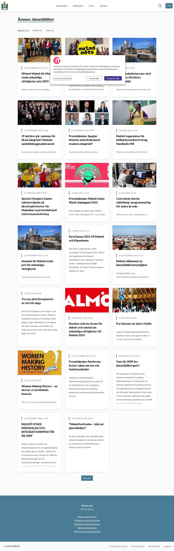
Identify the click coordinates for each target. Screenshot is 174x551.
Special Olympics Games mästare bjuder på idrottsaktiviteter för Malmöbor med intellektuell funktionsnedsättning (39, 206)
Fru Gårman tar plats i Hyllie (134, 323)
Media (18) (37, 30)
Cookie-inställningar (62, 78)
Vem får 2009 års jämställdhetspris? (128, 363)
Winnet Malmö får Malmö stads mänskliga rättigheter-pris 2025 (37, 77)
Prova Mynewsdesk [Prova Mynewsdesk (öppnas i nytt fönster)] (118, 546)
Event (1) (50, 30)
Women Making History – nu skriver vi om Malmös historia (39, 390)
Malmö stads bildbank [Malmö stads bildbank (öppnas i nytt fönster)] (87, 528)
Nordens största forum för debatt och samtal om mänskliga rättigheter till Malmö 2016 (85, 329)
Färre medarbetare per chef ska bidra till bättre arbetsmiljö (133, 77)
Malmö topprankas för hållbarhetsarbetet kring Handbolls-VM (131, 139)
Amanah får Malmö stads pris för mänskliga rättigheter (37, 264)
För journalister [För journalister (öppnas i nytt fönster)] (138, 546)
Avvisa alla (94, 78)
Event (91, 5)
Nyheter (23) (23, 30)
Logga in (167, 546)
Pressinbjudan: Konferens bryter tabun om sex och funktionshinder (85, 365)
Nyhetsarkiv (61, 5)
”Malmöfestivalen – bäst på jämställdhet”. (86, 426)
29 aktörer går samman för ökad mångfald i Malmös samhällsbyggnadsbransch (38, 139)
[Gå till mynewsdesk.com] (12, 546)
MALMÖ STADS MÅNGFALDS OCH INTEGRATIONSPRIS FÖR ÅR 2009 (37, 429)
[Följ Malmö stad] (169, 5)
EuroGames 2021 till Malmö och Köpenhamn (86, 238)
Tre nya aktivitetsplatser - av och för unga (38, 301)
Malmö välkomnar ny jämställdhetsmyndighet (131, 263)
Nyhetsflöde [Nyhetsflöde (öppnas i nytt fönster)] (154, 546)
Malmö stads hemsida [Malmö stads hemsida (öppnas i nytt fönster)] (87, 516)
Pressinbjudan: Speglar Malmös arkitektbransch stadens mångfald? (84, 139)
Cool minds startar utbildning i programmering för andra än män (133, 202)
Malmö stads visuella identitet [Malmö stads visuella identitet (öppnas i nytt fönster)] (87, 531)
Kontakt (103, 5)
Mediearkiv (78, 5)
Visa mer (87, 478)
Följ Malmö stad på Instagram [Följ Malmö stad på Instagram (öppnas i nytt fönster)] (87, 524)
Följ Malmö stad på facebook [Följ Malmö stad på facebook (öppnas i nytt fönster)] (87, 520)
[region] (87, 69)
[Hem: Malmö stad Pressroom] (4, 5)
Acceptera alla (113, 78)
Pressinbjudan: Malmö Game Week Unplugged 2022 (87, 200)
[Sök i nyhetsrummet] (160, 6)
